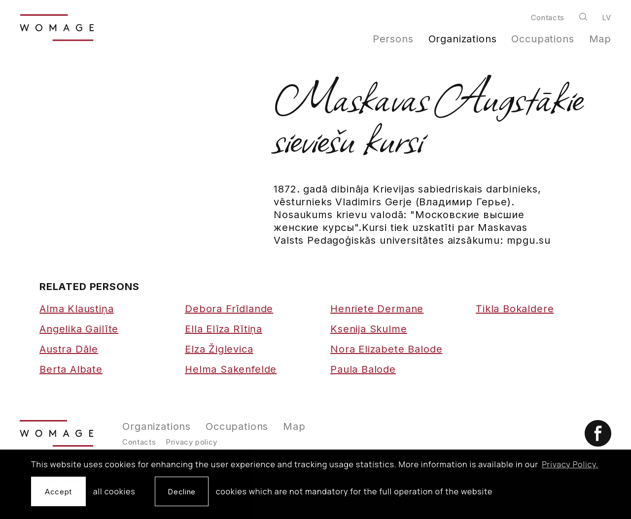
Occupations (542, 39)
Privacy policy (191, 442)
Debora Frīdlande (229, 309)
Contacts (547, 17)
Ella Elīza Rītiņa (223, 329)
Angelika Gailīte (78, 329)
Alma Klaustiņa (76, 309)
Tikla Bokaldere (515, 309)
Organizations (462, 39)
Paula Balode (363, 369)
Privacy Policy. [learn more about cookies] (570, 464)
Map (600, 39)
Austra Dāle (68, 349)
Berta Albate (71, 369)
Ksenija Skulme (368, 329)
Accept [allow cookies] (58, 491)
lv (606, 17)
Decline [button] (181, 491)
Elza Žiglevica (219, 349)
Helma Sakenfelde (231, 369)
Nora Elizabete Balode (386, 349)
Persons (393, 39)
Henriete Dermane (376, 309)
